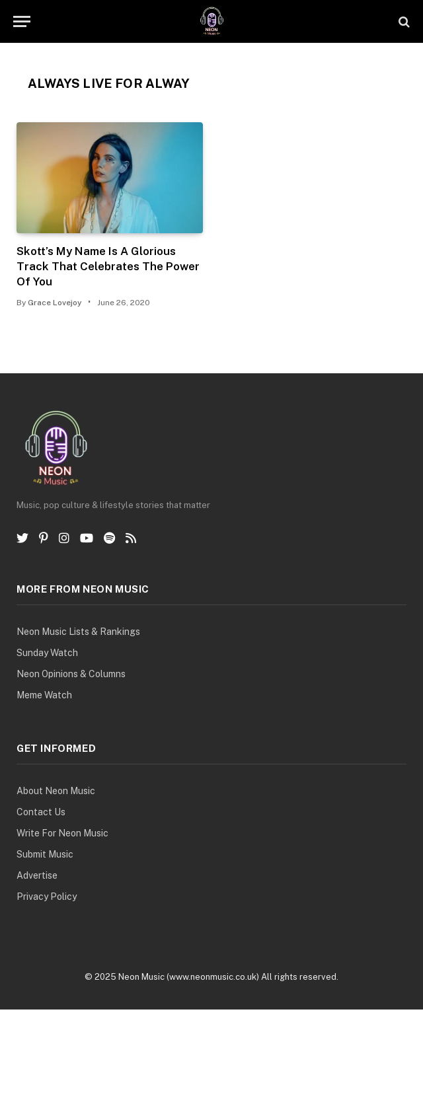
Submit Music (45, 854)
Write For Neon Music (62, 833)
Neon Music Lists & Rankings (78, 631)
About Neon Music (56, 791)
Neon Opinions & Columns (71, 674)
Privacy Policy (47, 896)
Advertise (37, 875)
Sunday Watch (47, 652)
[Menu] (21, 21)
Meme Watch (44, 695)
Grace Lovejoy (55, 302)
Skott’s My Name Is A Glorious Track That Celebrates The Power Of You (108, 266)
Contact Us (41, 812)
